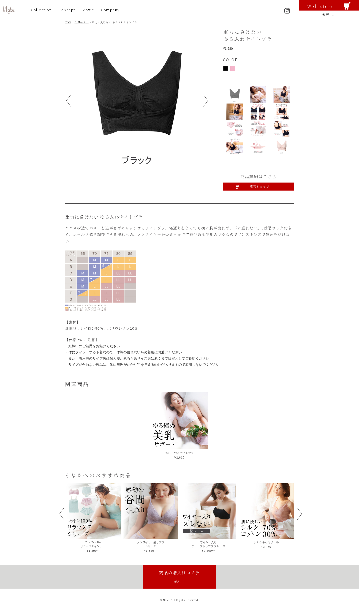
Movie (88, 9)
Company (110, 9)
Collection (41, 9)
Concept (67, 9)
